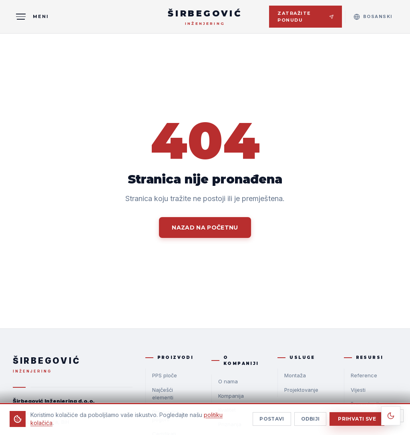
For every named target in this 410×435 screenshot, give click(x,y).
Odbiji (310, 423)
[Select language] (373, 16)
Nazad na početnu (205, 227)
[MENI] (31, 17)
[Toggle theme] (390, 415)
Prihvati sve (357, 423)
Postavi (271, 423)
